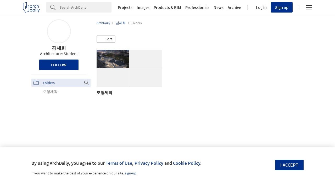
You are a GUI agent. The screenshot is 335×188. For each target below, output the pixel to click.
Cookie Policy (186, 163)
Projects (125, 7)
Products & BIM (167, 7)
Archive (234, 7)
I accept (289, 165)
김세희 (59, 48)
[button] (106, 39)
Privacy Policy (149, 163)
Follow (58, 64)
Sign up (281, 7)
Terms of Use (119, 163)
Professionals (197, 7)
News (219, 7)
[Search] (85, 7)
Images (143, 7)
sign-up (130, 173)
